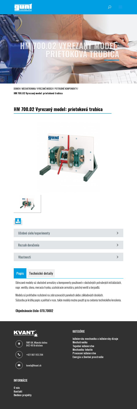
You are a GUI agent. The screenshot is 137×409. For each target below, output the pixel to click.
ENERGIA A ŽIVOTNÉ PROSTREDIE (88, 357)
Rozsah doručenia (68, 245)
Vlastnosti (68, 256)
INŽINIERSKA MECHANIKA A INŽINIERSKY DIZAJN (95, 338)
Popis (20, 273)
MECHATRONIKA (80, 342)
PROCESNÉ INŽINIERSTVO (84, 353)
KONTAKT (18, 391)
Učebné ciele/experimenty (68, 233)
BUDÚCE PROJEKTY (22, 395)
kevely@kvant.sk (33, 365)
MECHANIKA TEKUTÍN (83, 349)
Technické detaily (41, 273)
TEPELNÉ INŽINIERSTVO (83, 346)
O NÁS (17, 387)
